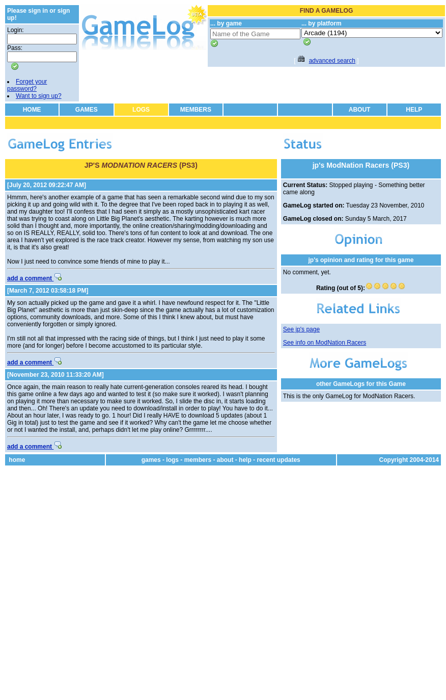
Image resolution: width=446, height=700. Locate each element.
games (151, 459)
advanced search (332, 60)
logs (172, 459)
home (17, 459)
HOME (32, 109)
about (225, 459)
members (197, 459)
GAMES (86, 109)
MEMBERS (195, 109)
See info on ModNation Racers (324, 342)
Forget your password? (27, 85)
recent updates (278, 459)
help (245, 459)
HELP (414, 109)
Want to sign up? (39, 95)
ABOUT (360, 109)
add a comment (34, 278)
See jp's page (301, 329)
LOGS (141, 109)
